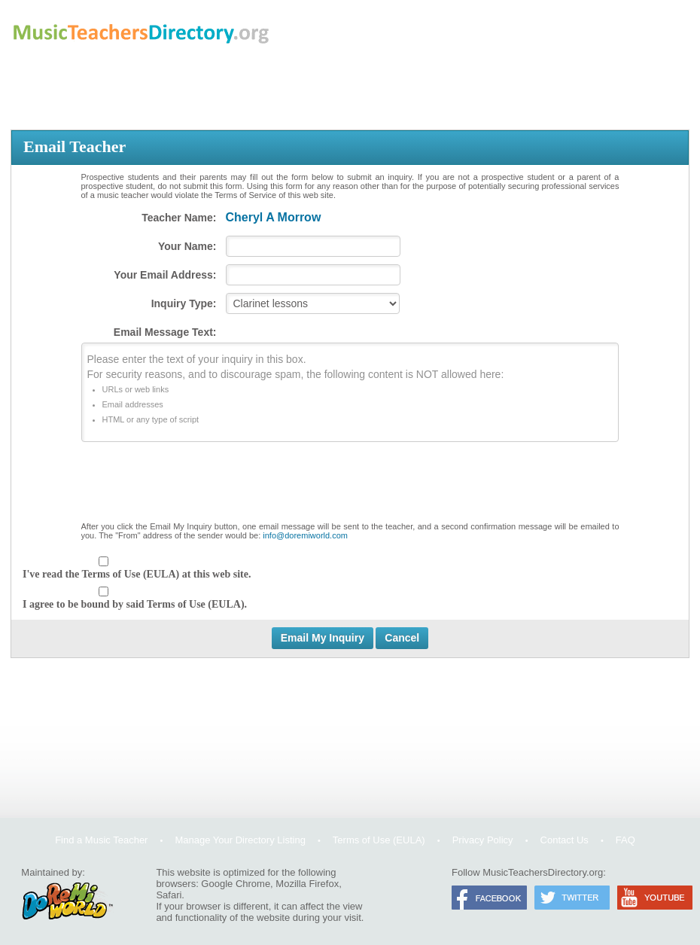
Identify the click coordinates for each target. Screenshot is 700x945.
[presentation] (350, 485)
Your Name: (187, 246)
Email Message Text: (165, 332)
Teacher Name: (179, 218)
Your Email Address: (165, 275)
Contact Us (564, 840)
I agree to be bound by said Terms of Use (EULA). (135, 604)
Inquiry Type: (184, 303)
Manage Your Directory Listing (240, 840)
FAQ (625, 840)
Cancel (402, 638)
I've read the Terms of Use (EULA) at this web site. (137, 574)
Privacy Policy (482, 840)
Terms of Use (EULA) (379, 840)
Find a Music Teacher (101, 840)
